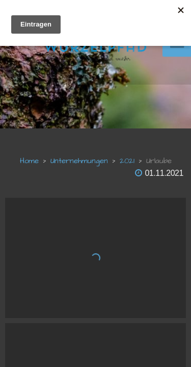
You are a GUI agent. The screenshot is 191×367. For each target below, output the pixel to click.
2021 (127, 160)
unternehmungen (79, 160)
